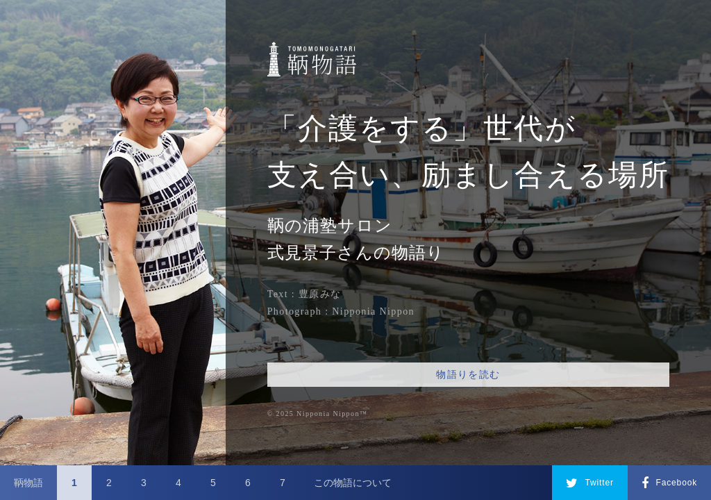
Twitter (590, 483)
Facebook (669, 483)
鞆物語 (28, 482)
